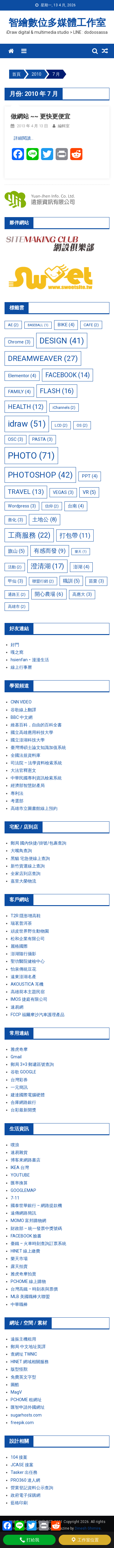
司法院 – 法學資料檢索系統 (36, 762)
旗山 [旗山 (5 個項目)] (16, 551)
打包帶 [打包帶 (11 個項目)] (75, 535)
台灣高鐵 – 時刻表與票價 (34, 1289)
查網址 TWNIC (24, 1354)
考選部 (17, 800)
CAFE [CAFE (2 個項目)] (91, 325)
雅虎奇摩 (19, 1049)
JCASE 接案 (22, 1464)
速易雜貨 (19, 1152)
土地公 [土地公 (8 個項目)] (44, 519)
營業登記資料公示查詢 (32, 1487)
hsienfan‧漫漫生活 (30, 659)
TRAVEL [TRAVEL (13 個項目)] (26, 491)
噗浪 (15, 1144)
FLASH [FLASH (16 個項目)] (57, 391)
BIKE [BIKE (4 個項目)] (65, 324)
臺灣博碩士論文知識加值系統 (38, 747)
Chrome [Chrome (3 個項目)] (19, 342)
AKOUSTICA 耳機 (27, 984)
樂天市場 (19, 1258)
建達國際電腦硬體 (28, 1094)
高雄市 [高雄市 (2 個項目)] (17, 606)
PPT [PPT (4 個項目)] (90, 476)
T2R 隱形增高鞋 (26, 915)
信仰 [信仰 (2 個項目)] (52, 506)
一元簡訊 (19, 1087)
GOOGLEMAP (23, 1190)
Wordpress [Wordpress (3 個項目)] (22, 506)
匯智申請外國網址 (28, 1407)
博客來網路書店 (25, 1160)
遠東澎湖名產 (23, 976)
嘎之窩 (17, 652)
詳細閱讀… (23, 138)
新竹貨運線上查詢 (28, 866)
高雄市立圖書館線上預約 (34, 808)
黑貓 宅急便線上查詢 (30, 858)
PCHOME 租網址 (26, 1399)
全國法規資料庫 (25, 755)
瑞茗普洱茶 (21, 923)
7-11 (15, 1198)
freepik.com (22, 1422)
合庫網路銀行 (23, 1102)
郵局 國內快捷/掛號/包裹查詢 (38, 843)
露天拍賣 (19, 1266)
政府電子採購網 (25, 1495)
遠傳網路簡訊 (23, 1213)
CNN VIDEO (21, 702)
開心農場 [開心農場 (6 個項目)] (49, 594)
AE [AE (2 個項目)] (13, 325)
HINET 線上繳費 (25, 1251)
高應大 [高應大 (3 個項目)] (82, 594)
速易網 (17, 1007)
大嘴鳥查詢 (21, 850)
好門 (15, 644)
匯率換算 (19, 1182)
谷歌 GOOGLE (23, 1071)
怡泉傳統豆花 (23, 969)
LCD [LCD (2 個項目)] (61, 425)
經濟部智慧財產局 (28, 785)
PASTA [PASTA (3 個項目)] (42, 439)
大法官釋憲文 (23, 770)
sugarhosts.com (26, 1415)
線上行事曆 (21, 667)
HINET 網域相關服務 (30, 1361)
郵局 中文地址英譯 (28, 1346)
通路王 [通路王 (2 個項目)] (17, 594)
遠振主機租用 (23, 1339)
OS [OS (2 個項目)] (82, 425)
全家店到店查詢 (25, 873)
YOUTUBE (20, 1175)
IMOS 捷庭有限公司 (29, 999)
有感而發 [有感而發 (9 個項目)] (50, 550)
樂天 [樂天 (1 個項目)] (81, 552)
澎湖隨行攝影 (23, 953)
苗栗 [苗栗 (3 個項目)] (96, 581)
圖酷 (15, 1384)
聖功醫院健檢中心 (28, 961)
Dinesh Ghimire (88, 1528)
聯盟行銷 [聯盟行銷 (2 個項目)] (43, 581)
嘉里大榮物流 (23, 881)
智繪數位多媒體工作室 (57, 22)
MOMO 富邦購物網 (28, 1220)
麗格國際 (19, 946)
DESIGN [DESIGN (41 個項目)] (62, 340)
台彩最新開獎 (23, 1109)
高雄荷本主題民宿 (28, 991)
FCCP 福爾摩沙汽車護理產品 (37, 1014)
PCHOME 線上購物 (28, 1281)
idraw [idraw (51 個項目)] (27, 424)
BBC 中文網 (22, 717)
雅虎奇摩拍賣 (23, 1274)
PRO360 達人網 (25, 1480)
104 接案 (19, 1457)
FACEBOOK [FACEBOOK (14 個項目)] (67, 375)
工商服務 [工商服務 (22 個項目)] (29, 535)
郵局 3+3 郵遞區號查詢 (32, 1064)
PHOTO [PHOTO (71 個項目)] (31, 455)
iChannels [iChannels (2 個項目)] (64, 407)
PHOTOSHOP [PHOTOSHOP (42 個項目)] (40, 474)
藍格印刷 (19, 1502)
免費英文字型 (23, 1377)
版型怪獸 (19, 1369)
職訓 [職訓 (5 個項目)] (71, 581)
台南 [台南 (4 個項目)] (76, 506)
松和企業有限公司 (28, 938)
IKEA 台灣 (20, 1167)
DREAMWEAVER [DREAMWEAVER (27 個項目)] (43, 358)
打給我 (29, 1540)
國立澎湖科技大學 (28, 740)
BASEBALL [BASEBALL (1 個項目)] (38, 325)
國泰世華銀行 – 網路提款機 (36, 1205)
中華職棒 (19, 1304)
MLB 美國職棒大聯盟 (30, 1296)
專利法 (17, 793)
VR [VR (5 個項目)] (89, 492)
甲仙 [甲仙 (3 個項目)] (15, 581)
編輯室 (64, 126)
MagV (16, 1392)
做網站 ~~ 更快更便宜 (40, 116)
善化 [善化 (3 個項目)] (15, 519)
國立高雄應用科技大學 (32, 732)
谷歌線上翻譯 (23, 709)
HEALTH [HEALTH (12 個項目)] (25, 406)
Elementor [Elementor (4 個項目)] (22, 375)
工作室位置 (85, 1540)
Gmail (16, 1056)
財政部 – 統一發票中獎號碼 (36, 1228)
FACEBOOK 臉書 (26, 1236)
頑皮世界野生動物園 (30, 931)
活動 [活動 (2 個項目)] (15, 567)
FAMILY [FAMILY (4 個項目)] (19, 391)
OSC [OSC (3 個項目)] (15, 439)
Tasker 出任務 (24, 1472)
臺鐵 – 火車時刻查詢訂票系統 (38, 1243)
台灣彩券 (19, 1079)
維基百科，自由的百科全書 (36, 724)
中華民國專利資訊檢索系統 (36, 778)
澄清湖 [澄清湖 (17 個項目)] (47, 566)
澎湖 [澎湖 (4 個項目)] (81, 567)
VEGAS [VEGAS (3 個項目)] (63, 492)
